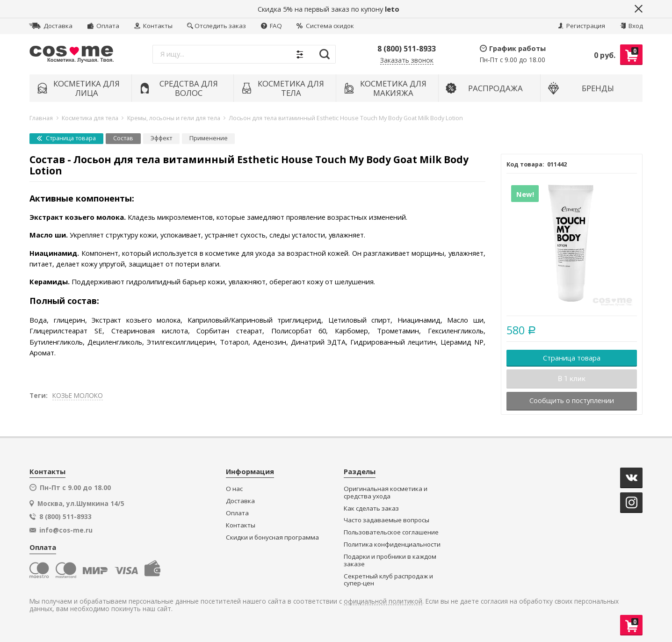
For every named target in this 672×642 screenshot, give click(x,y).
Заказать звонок (407, 61)
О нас (234, 488)
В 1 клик (571, 379)
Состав (123, 138)
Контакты (153, 26)
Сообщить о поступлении (571, 400)
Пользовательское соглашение (391, 532)
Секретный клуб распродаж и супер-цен (388, 580)
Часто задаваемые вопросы (386, 520)
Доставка (50, 26)
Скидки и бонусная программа (272, 537)
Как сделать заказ (371, 508)
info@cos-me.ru (66, 530)
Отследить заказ (216, 26)
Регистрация (581, 26)
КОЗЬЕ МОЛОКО (77, 395)
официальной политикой (383, 602)
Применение (208, 138)
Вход (631, 26)
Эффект (161, 138)
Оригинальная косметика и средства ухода (385, 492)
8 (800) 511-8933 (406, 48)
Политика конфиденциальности (392, 544)
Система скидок (325, 26)
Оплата (103, 26)
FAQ (271, 26)
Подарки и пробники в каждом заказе (390, 560)
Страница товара (66, 138)
